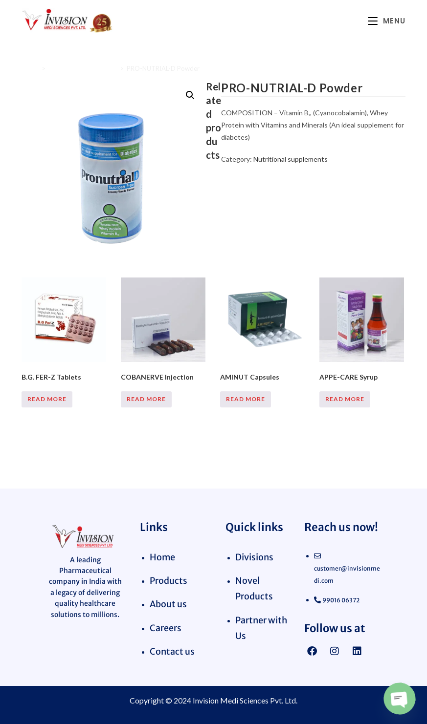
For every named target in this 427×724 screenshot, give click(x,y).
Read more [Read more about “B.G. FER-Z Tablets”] (47, 399)
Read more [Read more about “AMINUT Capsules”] (245, 399)
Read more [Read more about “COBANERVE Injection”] (146, 399)
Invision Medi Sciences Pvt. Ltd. (245, 700)
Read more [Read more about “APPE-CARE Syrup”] (344, 399)
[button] (190, 95)
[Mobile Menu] (386, 21)
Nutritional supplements (82, 68)
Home (30, 68)
